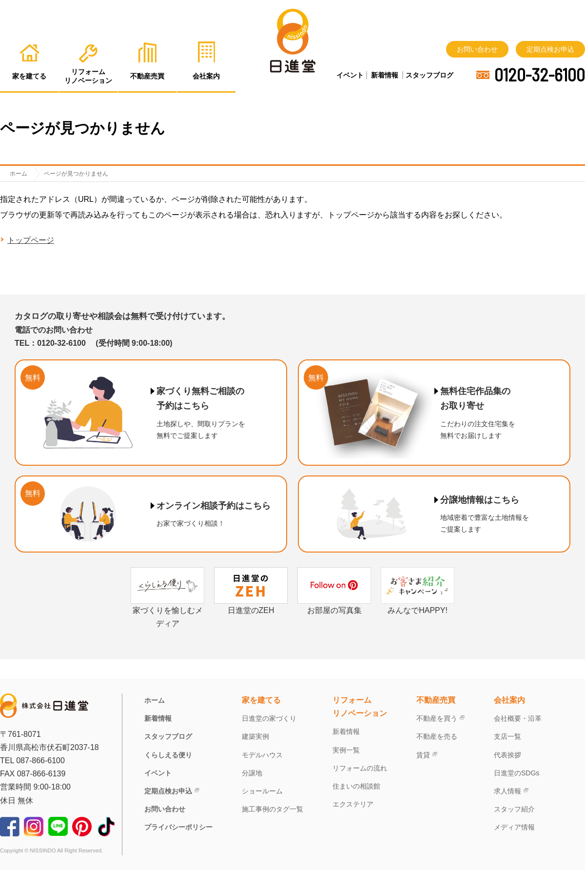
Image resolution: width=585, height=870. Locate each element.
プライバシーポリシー (178, 827)
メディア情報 (514, 827)
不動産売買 (435, 700)
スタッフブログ (429, 75)
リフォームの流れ (359, 768)
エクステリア (352, 804)
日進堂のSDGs (516, 773)
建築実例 (255, 736)
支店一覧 (507, 736)
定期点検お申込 (550, 49)
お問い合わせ (477, 49)
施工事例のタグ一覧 (272, 809)
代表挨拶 (507, 755)
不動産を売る (436, 736)
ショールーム (262, 791)
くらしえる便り (168, 755)
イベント (350, 75)
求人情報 (507, 791)
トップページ (30, 240)
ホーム (154, 700)
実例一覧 (346, 750)
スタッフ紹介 (514, 809)
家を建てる (261, 700)
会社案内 (509, 700)
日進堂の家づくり (269, 718)
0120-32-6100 (539, 74)
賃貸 (423, 755)
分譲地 (252, 773)
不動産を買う (436, 718)
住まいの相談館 (356, 786)
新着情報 (384, 75)
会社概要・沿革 (518, 718)
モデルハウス (262, 755)
